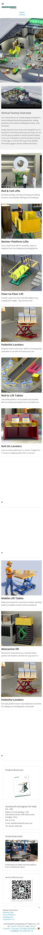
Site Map (15, 929)
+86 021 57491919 (17, 926)
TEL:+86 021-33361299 (13, 826)
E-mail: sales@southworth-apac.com (18, 823)
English (22, 12)
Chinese (22, 15)
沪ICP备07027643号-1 (28, 929)
